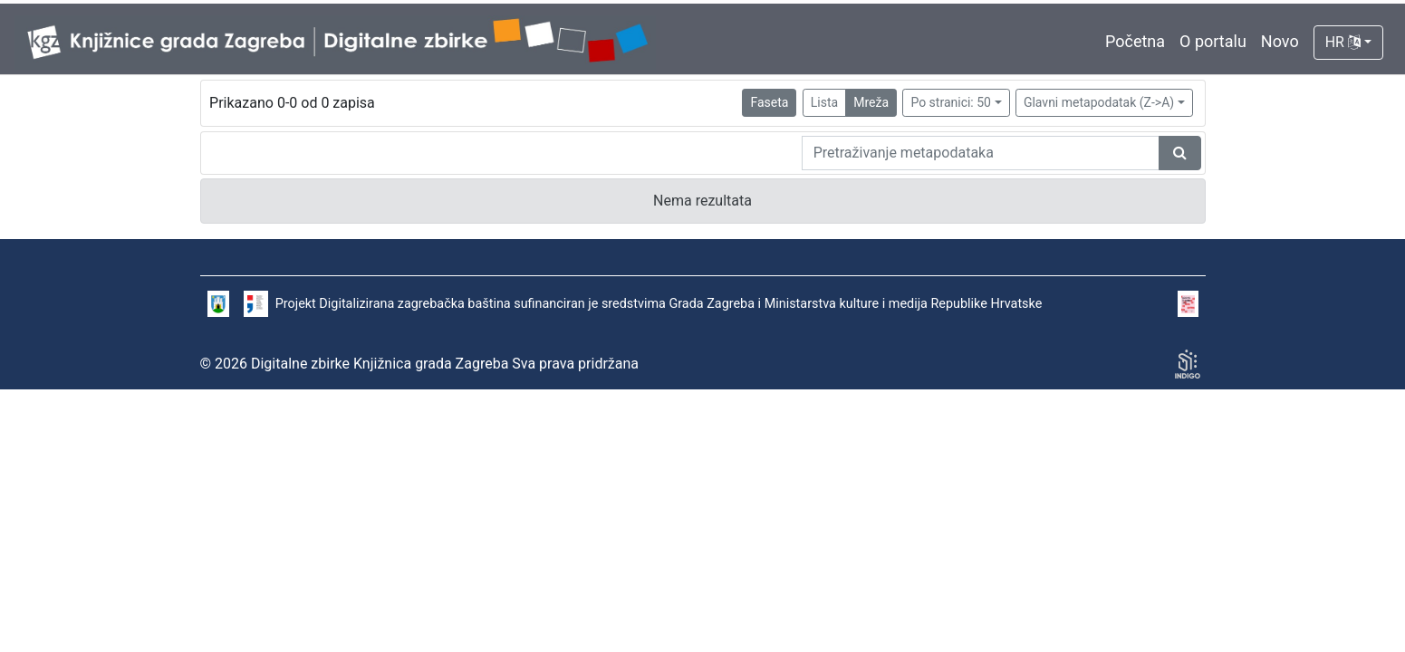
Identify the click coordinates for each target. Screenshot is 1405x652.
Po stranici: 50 (950, 102)
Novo (1280, 41)
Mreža (871, 102)
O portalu (1212, 41)
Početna (1135, 41)
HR (1343, 42)
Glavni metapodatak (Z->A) (1099, 102)
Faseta (769, 102)
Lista (824, 102)
